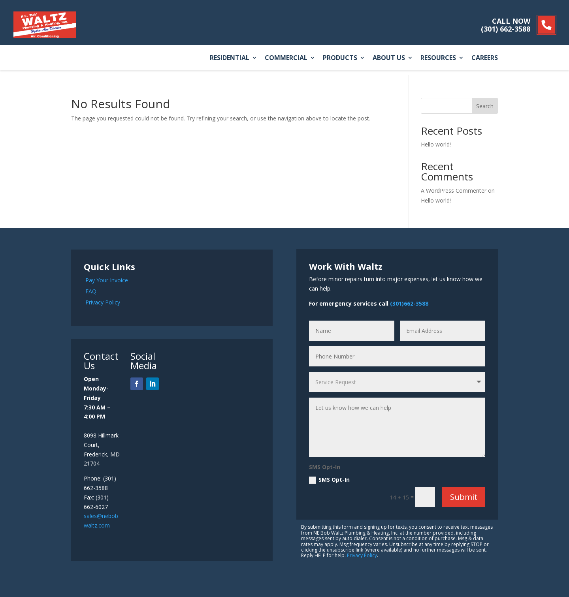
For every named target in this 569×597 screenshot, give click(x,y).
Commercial (286, 58)
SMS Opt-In (329, 480)
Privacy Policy (102, 302)
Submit (463, 497)
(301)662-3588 (409, 303)
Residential (229, 58)
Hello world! (436, 144)
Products (340, 58)
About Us (389, 58)
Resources (438, 58)
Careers (484, 58)
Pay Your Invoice (106, 280)
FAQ (90, 291)
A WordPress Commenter (453, 190)
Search (485, 106)
